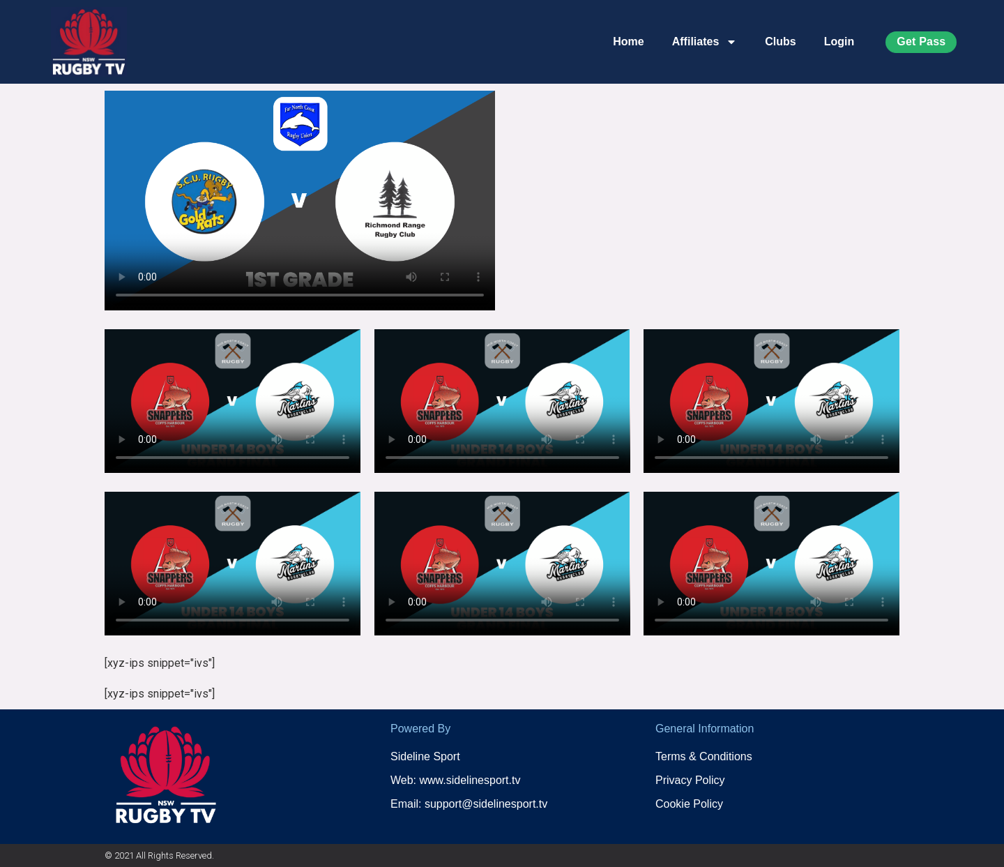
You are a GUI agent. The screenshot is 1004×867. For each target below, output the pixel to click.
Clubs (780, 41)
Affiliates (705, 41)
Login (839, 41)
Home (628, 41)
